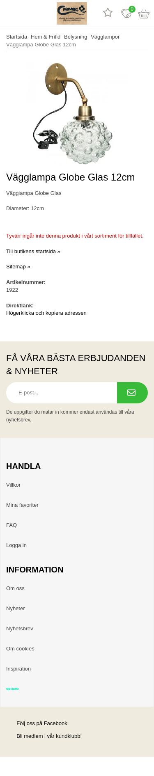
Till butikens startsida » (33, 251)
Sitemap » (18, 266)
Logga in (16, 545)
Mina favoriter (22, 505)
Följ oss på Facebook (36, 723)
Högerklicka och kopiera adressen (46, 313)
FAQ (11, 525)
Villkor (13, 485)
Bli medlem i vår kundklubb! (49, 736)
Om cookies (20, 649)
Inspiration (18, 669)
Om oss (15, 588)
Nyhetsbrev (19, 628)
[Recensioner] (108, 13)
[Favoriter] (126, 13)
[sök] (27, 13)
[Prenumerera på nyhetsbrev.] (132, 392)
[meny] (9, 13)
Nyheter (15, 608)
